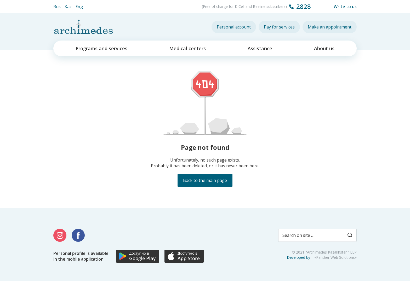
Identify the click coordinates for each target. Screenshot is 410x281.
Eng (79, 6)
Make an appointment (329, 27)
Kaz (68, 6)
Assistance (260, 48)
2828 (303, 6)
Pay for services (279, 27)
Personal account (234, 27)
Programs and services (101, 48)
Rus (57, 6)
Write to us (345, 6)
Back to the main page (205, 180)
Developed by (298, 257)
